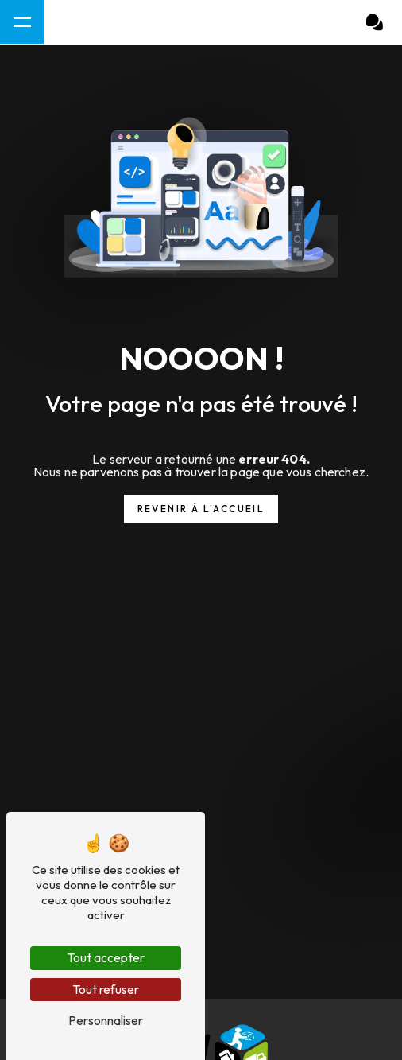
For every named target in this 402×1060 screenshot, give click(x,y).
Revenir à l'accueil (201, 508)
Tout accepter (106, 957)
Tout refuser (105, 989)
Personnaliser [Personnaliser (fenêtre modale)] (105, 1020)
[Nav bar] (22, 22)
